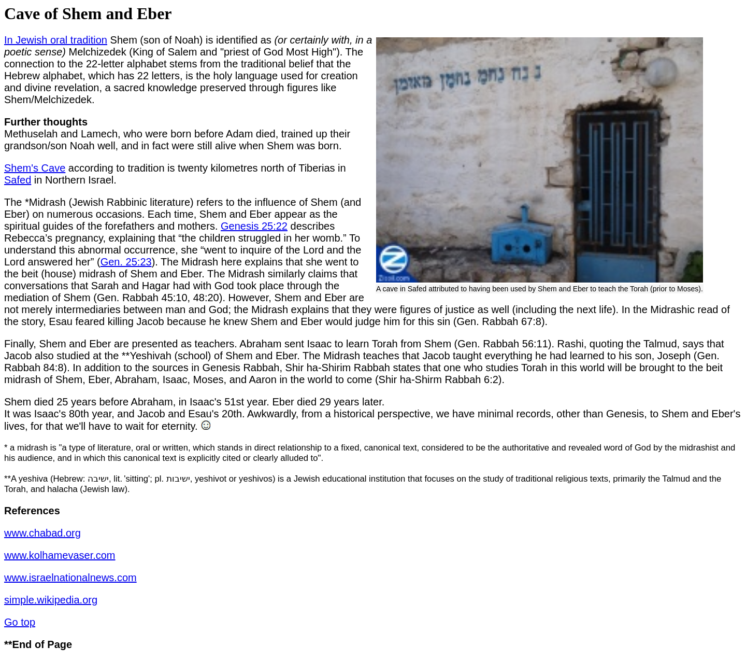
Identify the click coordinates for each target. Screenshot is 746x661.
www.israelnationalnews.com (70, 577)
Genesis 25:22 (254, 226)
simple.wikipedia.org (50, 600)
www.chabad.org (42, 533)
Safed (17, 180)
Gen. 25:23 (126, 262)
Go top (19, 622)
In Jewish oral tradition (55, 40)
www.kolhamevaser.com (60, 555)
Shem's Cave (34, 168)
